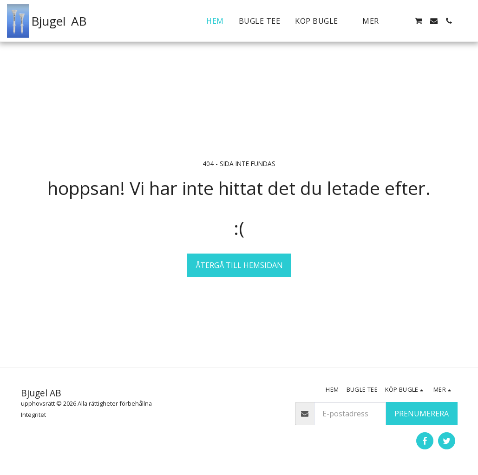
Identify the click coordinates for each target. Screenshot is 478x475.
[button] (418, 21)
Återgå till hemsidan (239, 265)
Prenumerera (421, 413)
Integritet (33, 414)
